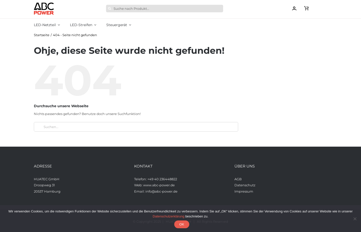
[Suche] (110, 8)
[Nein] (354, 218)
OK (181, 224)
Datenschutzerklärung (168, 216)
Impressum (243, 191)
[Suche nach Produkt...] (164, 8)
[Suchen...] (136, 127)
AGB (238, 179)
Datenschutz (244, 185)
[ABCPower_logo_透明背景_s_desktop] (44, 4)
